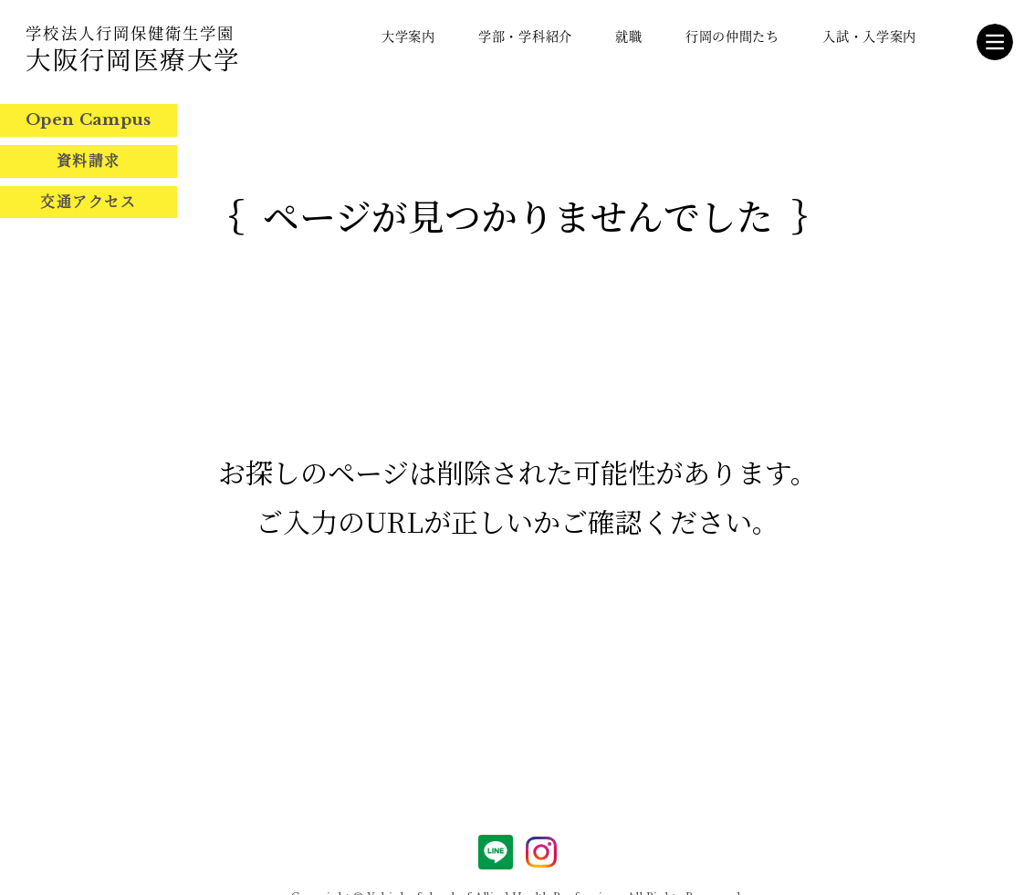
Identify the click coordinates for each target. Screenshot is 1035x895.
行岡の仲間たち (732, 35)
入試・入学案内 (869, 35)
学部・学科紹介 (525, 35)
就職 (628, 35)
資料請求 (88, 160)
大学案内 (408, 35)
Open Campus (89, 119)
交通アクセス (88, 201)
